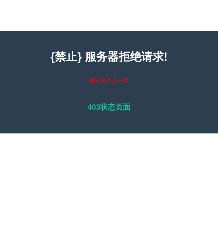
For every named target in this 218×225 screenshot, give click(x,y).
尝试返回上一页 (109, 81)
